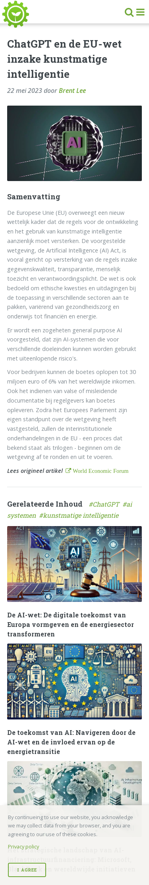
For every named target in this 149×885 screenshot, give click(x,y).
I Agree (27, 870)
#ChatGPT (105, 504)
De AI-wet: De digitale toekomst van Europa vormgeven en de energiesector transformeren (70, 624)
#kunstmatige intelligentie (79, 515)
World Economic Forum (99, 471)
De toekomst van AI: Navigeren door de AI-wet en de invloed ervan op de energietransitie (71, 742)
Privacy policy (23, 846)
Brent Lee (72, 90)
